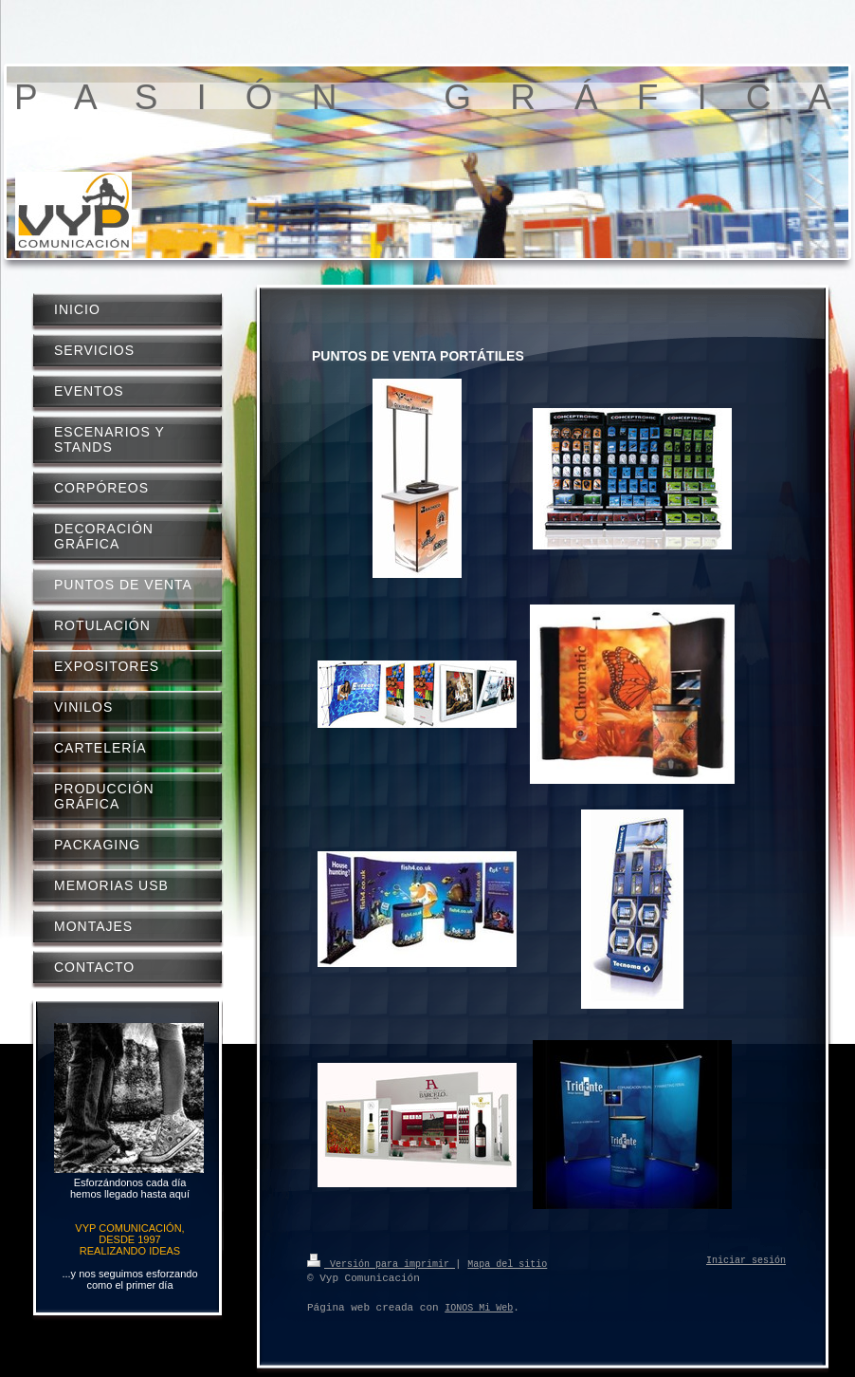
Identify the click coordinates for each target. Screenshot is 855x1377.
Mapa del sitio (507, 1263)
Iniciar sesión (746, 1261)
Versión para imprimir (381, 1263)
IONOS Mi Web (479, 1307)
